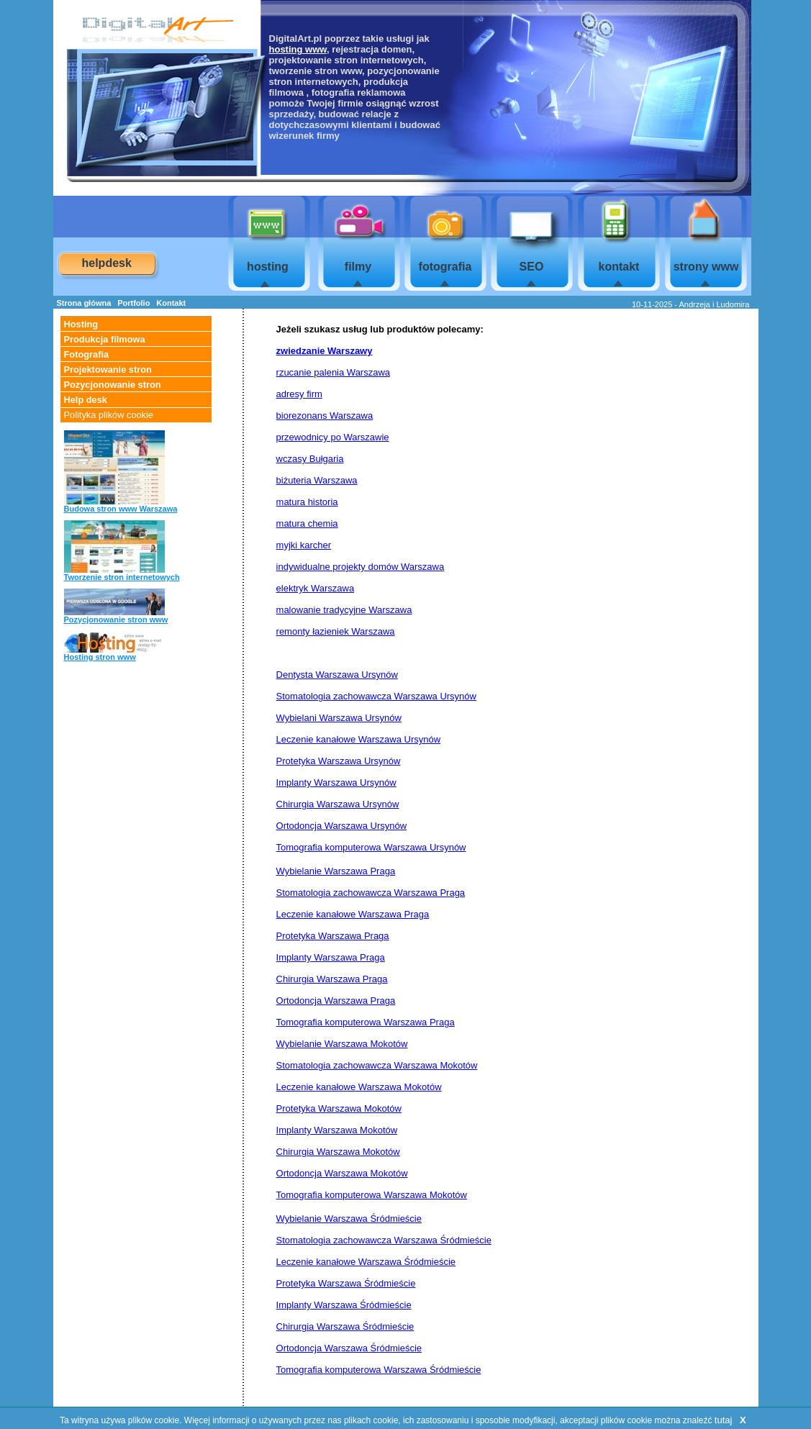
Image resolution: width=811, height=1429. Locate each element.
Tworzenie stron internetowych (122, 577)
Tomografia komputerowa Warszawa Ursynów (371, 847)
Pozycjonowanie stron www (116, 619)
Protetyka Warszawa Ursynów (338, 761)
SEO (532, 266)
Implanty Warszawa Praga (330, 957)
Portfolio (133, 303)
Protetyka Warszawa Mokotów (339, 1108)
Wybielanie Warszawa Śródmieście (349, 1218)
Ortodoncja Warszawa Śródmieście (349, 1348)
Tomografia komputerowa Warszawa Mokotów (371, 1194)
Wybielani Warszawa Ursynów (339, 717)
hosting (268, 266)
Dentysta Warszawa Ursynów (337, 674)
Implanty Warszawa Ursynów (336, 782)
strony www (706, 266)
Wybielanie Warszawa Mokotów (342, 1043)
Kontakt (171, 303)
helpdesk (107, 263)
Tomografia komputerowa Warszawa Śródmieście (378, 1369)
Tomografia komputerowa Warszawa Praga (365, 1022)
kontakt (619, 266)
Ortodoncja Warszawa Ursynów (341, 825)
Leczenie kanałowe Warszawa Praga (353, 914)
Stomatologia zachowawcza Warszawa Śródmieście (383, 1240)
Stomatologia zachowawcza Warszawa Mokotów (377, 1065)
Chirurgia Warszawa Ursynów (337, 804)
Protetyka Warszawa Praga (332, 935)
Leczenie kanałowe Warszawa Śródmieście (366, 1261)
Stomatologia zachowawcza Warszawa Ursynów (376, 696)
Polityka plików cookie (108, 414)
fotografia (445, 266)
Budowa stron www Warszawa (121, 508)
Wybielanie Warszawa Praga (336, 871)
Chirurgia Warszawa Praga (332, 979)
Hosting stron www (100, 657)
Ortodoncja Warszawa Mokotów (342, 1173)
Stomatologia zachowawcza (335, 892)
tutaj (724, 1420)
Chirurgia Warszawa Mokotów (338, 1151)
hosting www (298, 49)
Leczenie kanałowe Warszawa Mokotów (359, 1086)
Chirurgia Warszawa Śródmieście (345, 1326)
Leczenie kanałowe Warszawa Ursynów (358, 739)
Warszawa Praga (430, 892)
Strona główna (84, 303)
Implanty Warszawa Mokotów (337, 1130)
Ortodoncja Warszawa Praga (336, 1000)
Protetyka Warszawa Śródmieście (346, 1283)
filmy (358, 266)
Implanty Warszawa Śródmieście (344, 1304)
